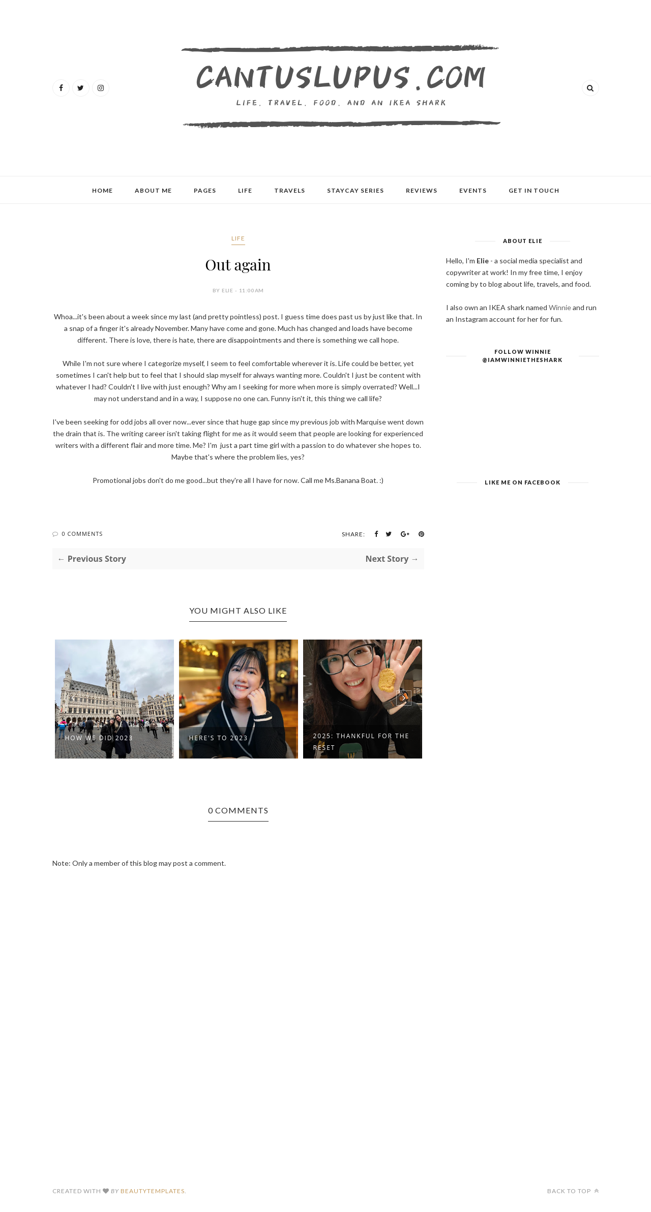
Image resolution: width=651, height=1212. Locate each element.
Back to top (573, 1191)
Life (245, 190)
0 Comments (82, 533)
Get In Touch (534, 190)
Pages (205, 190)
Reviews (421, 190)
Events (473, 190)
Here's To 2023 (218, 738)
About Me (153, 190)
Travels (289, 190)
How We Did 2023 (99, 738)
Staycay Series (355, 190)
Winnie (560, 307)
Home (102, 190)
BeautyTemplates (153, 1191)
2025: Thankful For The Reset (361, 742)
